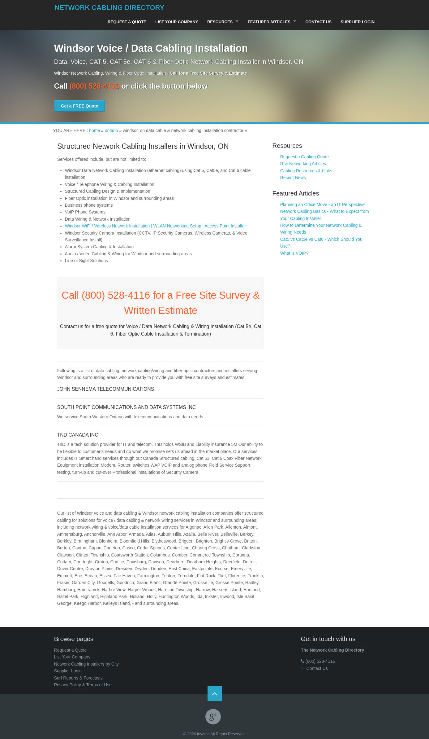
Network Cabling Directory (110, 7)
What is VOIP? (294, 252)
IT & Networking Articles (303, 163)
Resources (218, 22)
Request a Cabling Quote (304, 156)
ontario (111, 130)
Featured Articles (268, 22)
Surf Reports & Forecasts (78, 677)
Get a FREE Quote (79, 105)
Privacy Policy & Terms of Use (83, 684)
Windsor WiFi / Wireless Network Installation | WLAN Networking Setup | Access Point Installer (155, 225)
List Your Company (175, 22)
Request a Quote (125, 22)
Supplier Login (358, 22)
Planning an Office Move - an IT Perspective (322, 204)
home (94, 130)
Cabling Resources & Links (306, 170)
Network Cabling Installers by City (86, 663)
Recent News (293, 177)
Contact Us (318, 22)
